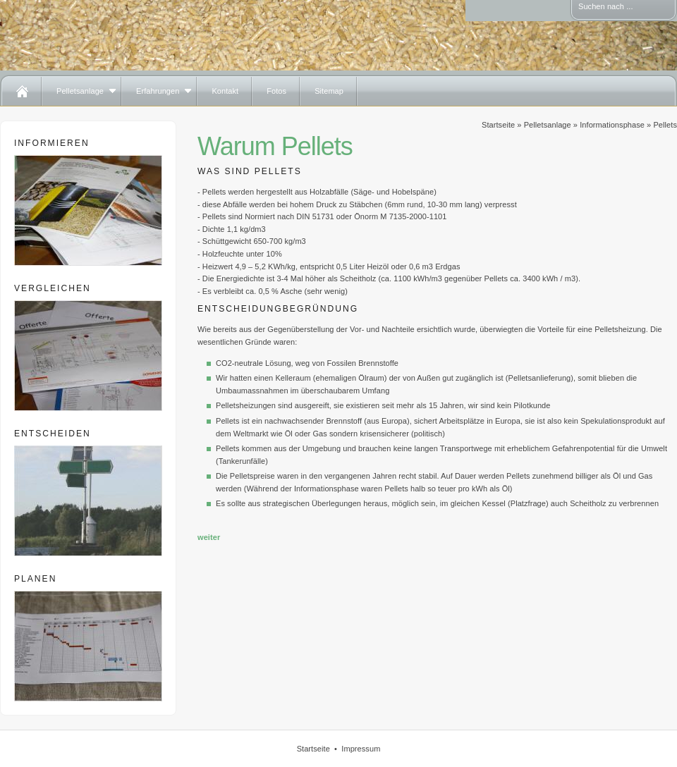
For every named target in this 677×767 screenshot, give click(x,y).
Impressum (360, 748)
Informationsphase (612, 125)
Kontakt (225, 91)
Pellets (665, 125)
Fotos (276, 91)
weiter (208, 537)
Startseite (498, 125)
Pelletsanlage (80, 91)
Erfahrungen (157, 91)
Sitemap (329, 91)
